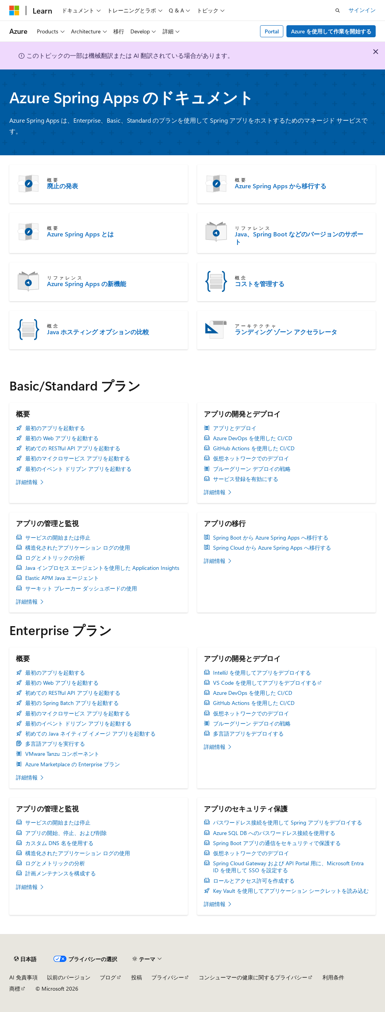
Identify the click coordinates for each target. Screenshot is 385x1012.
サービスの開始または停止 (57, 537)
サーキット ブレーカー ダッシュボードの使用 (81, 588)
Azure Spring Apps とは (80, 234)
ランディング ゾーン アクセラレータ (286, 332)
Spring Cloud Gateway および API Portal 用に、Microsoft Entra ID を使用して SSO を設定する (288, 867)
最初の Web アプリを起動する (62, 438)
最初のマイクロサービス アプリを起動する (77, 458)
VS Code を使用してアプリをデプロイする (265, 682)
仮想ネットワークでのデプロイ (251, 458)
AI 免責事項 (23, 977)
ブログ (108, 977)
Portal (272, 31)
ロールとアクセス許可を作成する (254, 880)
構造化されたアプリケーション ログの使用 (77, 547)
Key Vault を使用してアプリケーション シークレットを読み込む (291, 890)
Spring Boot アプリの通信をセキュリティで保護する (277, 843)
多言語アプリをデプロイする (248, 733)
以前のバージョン (68, 977)
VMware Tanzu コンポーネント (62, 753)
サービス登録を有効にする (245, 479)
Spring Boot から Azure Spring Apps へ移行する (270, 537)
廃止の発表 (62, 186)
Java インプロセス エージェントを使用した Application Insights (102, 567)
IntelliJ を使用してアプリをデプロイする (262, 672)
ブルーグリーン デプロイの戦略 (252, 468)
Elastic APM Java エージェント (62, 578)
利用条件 (333, 977)
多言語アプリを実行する (55, 743)
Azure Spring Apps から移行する (280, 186)
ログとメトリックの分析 (55, 557)
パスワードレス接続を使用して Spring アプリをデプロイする (287, 822)
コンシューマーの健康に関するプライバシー (253, 977)
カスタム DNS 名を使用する (59, 843)
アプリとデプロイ (235, 428)
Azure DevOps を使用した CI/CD (252, 438)
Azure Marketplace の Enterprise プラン (72, 764)
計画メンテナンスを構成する (60, 873)
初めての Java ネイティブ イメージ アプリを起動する (90, 733)
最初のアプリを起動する (55, 428)
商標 (14, 988)
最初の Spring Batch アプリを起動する (72, 703)
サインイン (362, 10)
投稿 (136, 977)
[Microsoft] (14, 10)
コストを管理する (259, 284)
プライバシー (167, 977)
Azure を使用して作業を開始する (331, 31)
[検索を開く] (337, 10)
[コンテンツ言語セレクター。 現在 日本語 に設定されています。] (25, 959)
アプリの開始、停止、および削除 (66, 833)
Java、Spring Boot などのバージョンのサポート (299, 238)
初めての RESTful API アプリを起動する (72, 448)
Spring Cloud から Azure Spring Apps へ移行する (272, 547)
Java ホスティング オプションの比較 (98, 332)
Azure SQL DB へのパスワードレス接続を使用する (274, 833)
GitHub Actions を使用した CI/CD (254, 448)
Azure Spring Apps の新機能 (86, 284)
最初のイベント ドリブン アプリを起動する (78, 468)
